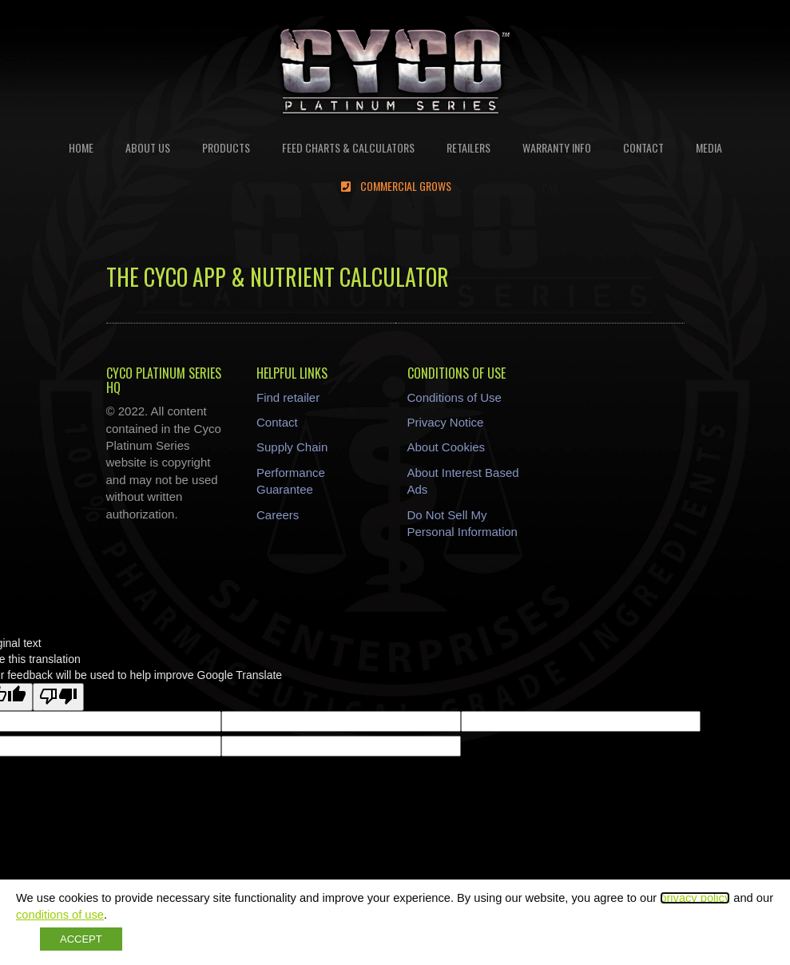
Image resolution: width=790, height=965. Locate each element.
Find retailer (288, 397)
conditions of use (60, 914)
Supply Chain (292, 447)
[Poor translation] (58, 697)
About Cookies (446, 447)
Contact (277, 422)
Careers (277, 515)
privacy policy (695, 898)
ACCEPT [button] (81, 939)
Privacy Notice (445, 422)
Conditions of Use (454, 397)
